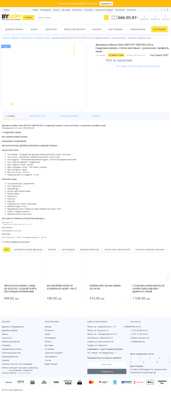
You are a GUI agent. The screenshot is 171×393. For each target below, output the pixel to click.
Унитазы (96, 29)
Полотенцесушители (11, 352)
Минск (7, 10)
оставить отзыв (117, 55)
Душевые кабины (14, 29)
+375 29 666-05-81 (133, 326)
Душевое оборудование (13, 326)
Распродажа (45, 10)
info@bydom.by (138, 341)
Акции (35, 10)
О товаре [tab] (10, 119)
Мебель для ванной (74, 29)
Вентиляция (68, 252)
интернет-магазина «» (24, 367)
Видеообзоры (51, 364)
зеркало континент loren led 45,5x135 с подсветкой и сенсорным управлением (20, 291)
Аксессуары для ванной (117, 252)
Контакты (131, 10)
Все (6, 252)
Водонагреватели (89, 252)
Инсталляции (116, 29)
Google (20, 373)
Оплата (56, 10)
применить (106, 3)
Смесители (51, 29)
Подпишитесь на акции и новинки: (104, 358)
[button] (10, 107)
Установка (88, 10)
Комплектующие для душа (28, 252)
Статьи (48, 360)
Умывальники (137, 29)
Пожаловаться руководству (143, 372)
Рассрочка (77, 10)
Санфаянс (6, 345)
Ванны (34, 29)
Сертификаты (51, 356)
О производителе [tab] (49, 119)
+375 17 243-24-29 (139, 334)
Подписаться (107, 371)
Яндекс (28, 373)
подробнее (91, 3)
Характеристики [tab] (27, 119)
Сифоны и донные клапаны (149, 252)
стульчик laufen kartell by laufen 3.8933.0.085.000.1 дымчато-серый (148, 291)
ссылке (30, 227)
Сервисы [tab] (66, 119)
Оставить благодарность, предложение (148, 369)
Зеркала (52, 252)
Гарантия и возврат (104, 10)
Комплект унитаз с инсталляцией (17, 364)
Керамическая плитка (12, 349)
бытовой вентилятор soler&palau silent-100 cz (62, 290)
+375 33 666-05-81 (139, 330)
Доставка (66, 10)
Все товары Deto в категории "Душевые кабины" (139, 66)
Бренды (48, 326)
